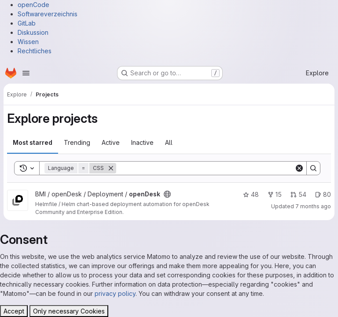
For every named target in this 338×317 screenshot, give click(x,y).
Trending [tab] (77, 142)
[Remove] (111, 168)
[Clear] (299, 168)
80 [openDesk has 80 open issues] (323, 194)
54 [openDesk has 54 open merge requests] (298, 194)
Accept (14, 311)
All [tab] (169, 142)
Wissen (28, 41)
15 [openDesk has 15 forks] (275, 194)
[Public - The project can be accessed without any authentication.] (167, 194)
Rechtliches (34, 51)
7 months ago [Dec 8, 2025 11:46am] (313, 206)
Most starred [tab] (32, 142)
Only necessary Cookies (69, 311)
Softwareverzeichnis (47, 14)
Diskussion (33, 32)
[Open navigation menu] (26, 73)
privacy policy (115, 293)
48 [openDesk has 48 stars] (251, 194)
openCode (33, 4)
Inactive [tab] (142, 142)
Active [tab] (111, 142)
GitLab (27, 23)
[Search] (205, 168)
